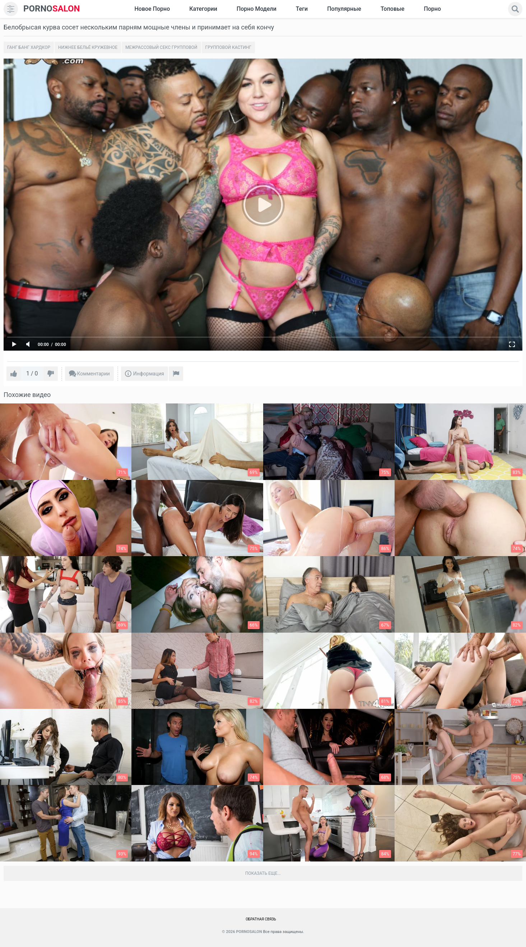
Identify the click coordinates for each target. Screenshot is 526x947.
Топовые (392, 8)
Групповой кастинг (228, 47)
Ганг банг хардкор (28, 47)
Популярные (344, 8)
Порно (432, 8)
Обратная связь (261, 919)
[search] (515, 9)
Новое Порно (152, 8)
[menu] (11, 9)
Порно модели (256, 8)
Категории (203, 8)
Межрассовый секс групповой (161, 47)
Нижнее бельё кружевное (87, 47)
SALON (51, 8)
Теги (302, 8)
